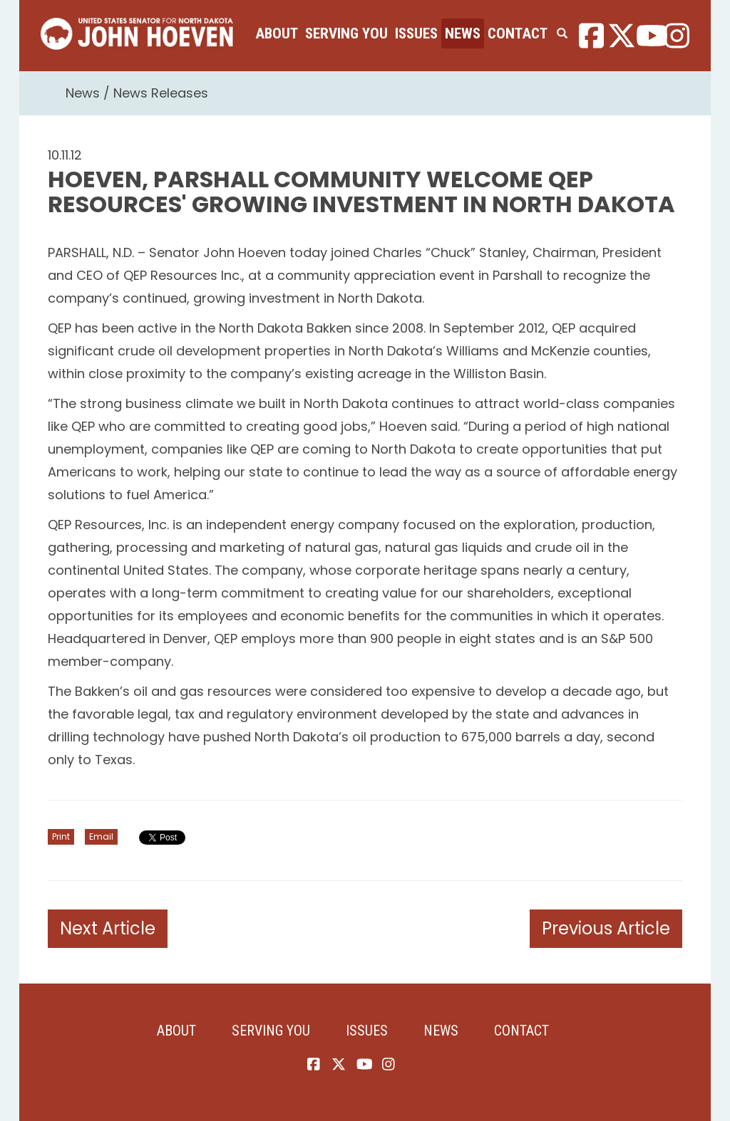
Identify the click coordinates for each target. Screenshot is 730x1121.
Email (101, 836)
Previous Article (606, 928)
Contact (518, 33)
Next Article (107, 928)
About (276, 33)
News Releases (160, 93)
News (462, 33)
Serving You (346, 33)
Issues (416, 33)
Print (61, 836)
